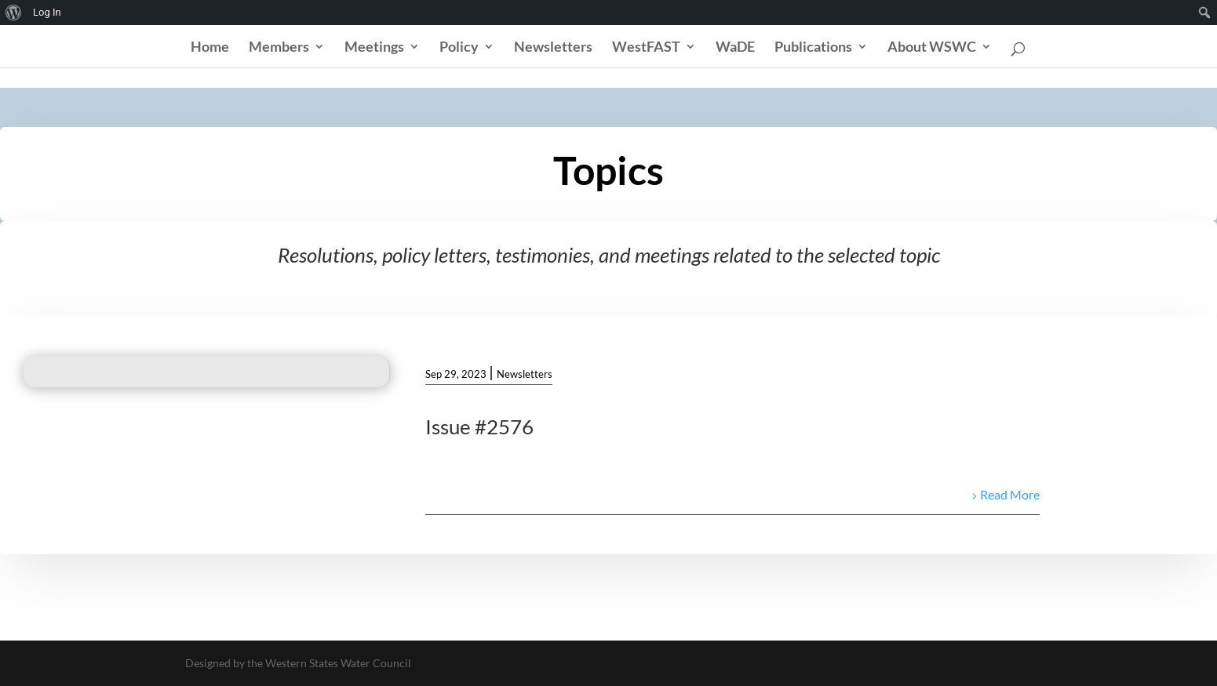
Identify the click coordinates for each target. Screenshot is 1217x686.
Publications (813, 48)
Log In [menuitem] (47, 12)
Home (210, 48)
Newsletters (553, 48)
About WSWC (931, 48)
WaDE (735, 48)
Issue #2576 (479, 426)
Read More (1010, 494)
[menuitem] (13, 12)
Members (279, 48)
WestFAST (646, 48)
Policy (459, 48)
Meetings (374, 48)
